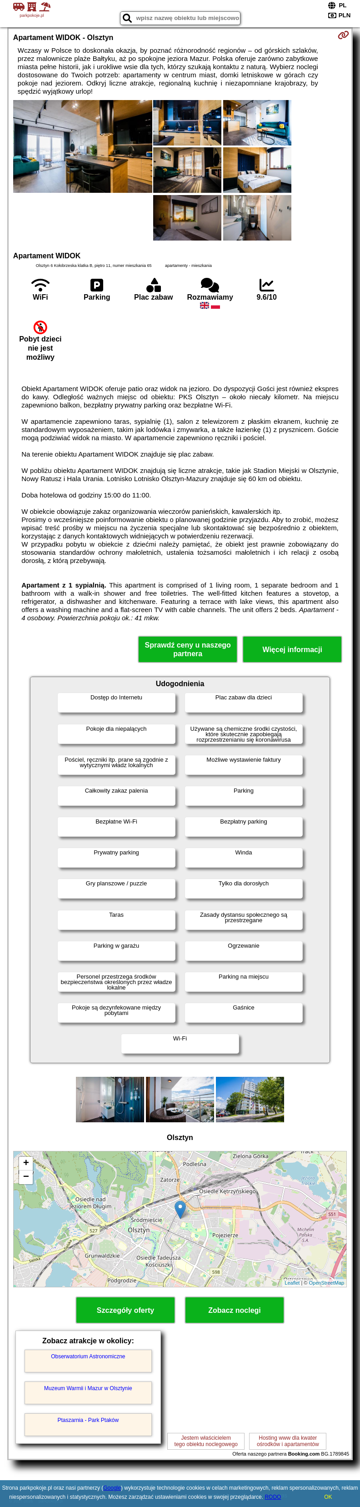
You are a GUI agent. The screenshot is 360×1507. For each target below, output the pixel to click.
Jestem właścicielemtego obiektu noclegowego (206, 1441)
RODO (273, 1497)
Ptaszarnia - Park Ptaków (88, 1420)
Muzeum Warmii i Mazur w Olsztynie (88, 1388)
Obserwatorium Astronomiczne (88, 1356)
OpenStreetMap (327, 1283)
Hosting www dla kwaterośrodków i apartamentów (288, 1441)
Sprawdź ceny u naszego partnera (187, 649)
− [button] (26, 1177)
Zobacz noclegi (234, 1310)
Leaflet (292, 1283)
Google (112, 1488)
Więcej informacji (292, 649)
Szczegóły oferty (125, 1310)
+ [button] (26, 1163)
